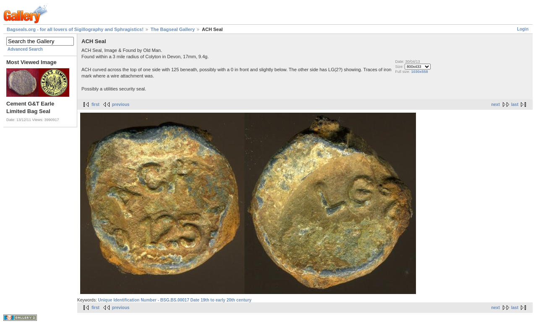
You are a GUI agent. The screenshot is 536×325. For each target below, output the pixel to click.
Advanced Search (25, 49)
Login (522, 29)
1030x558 (419, 72)
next (495, 104)
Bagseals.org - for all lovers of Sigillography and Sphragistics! (75, 29)
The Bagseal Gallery (173, 29)
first (95, 104)
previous (121, 104)
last (514, 104)
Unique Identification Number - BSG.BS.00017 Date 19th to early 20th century (174, 300)
